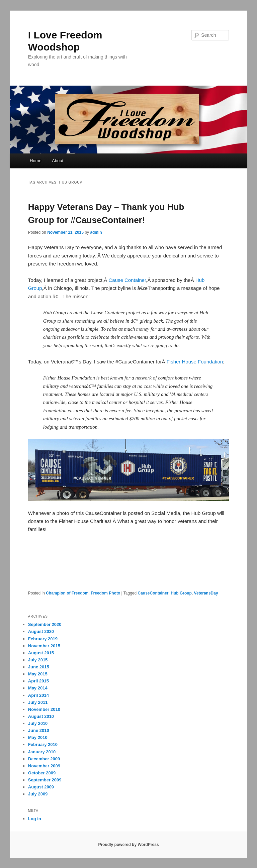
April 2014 (38, 695)
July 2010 (38, 723)
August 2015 (41, 652)
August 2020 (41, 631)
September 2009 (45, 779)
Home (35, 160)
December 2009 (44, 758)
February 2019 (43, 638)
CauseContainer (153, 593)
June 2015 (38, 666)
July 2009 (38, 793)
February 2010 (43, 744)
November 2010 (44, 709)
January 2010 (42, 751)
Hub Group (181, 593)
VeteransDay (206, 593)
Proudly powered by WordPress (128, 844)
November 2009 (44, 765)
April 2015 (38, 680)
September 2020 (45, 624)
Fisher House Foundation (195, 361)
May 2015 (38, 673)
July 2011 (38, 702)
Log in (34, 818)
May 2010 (38, 737)
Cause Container (127, 280)
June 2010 (38, 730)
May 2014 (38, 687)
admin (96, 232)
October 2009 (42, 772)
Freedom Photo (105, 593)
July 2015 (38, 659)
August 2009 (41, 786)
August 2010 (41, 716)
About (57, 160)
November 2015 (44, 645)
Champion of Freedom (67, 593)
